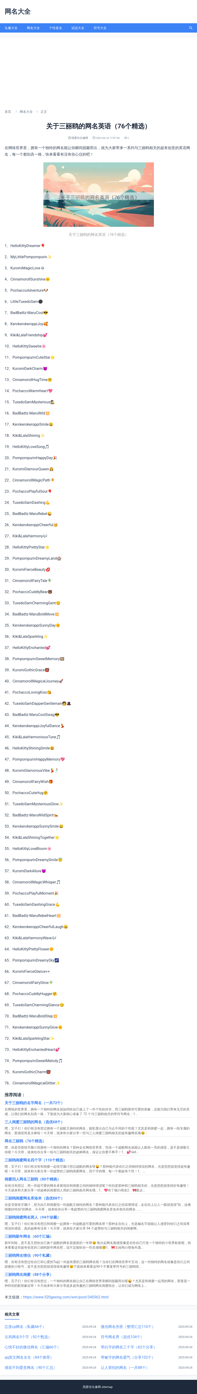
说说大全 (77, 28)
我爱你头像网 (91, 1387)
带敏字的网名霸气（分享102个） (128, 1357)
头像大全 (11, 28)
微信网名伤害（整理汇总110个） (128, 1326)
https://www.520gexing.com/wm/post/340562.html (66, 1297)
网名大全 (33, 28)
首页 (8, 112)
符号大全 (100, 28)
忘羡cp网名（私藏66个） (25, 1326)
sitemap (108, 1387)
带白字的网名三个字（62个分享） (129, 1347)
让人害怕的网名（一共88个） (125, 1367)
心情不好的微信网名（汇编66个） (33, 1347)
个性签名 (55, 28)
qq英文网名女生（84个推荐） (29, 1357)
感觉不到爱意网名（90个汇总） (31, 1367)
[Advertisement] (98, 72)
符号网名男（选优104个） (122, 1337)
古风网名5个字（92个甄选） (28, 1337)
